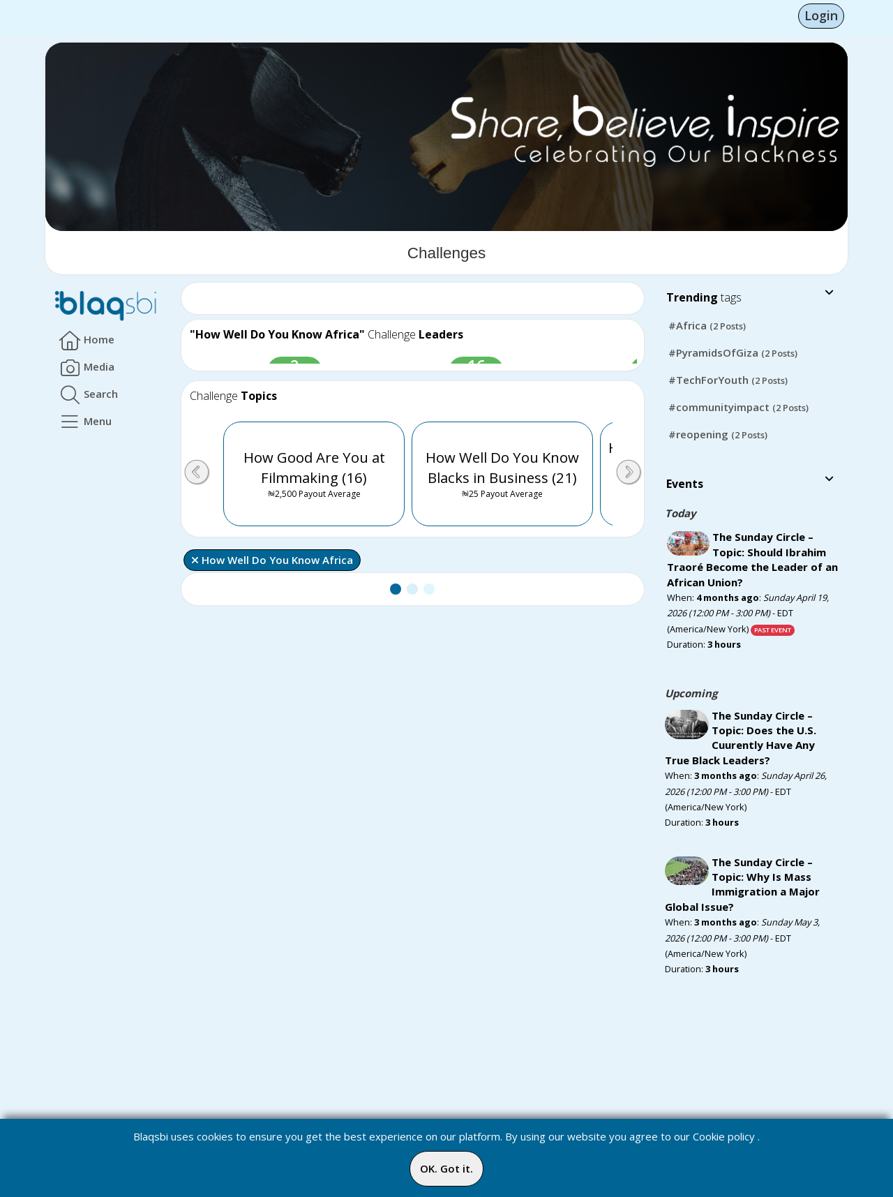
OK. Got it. (446, 1168)
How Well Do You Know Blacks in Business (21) (502, 476)
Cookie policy (724, 1136)
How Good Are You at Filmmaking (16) (314, 476)
